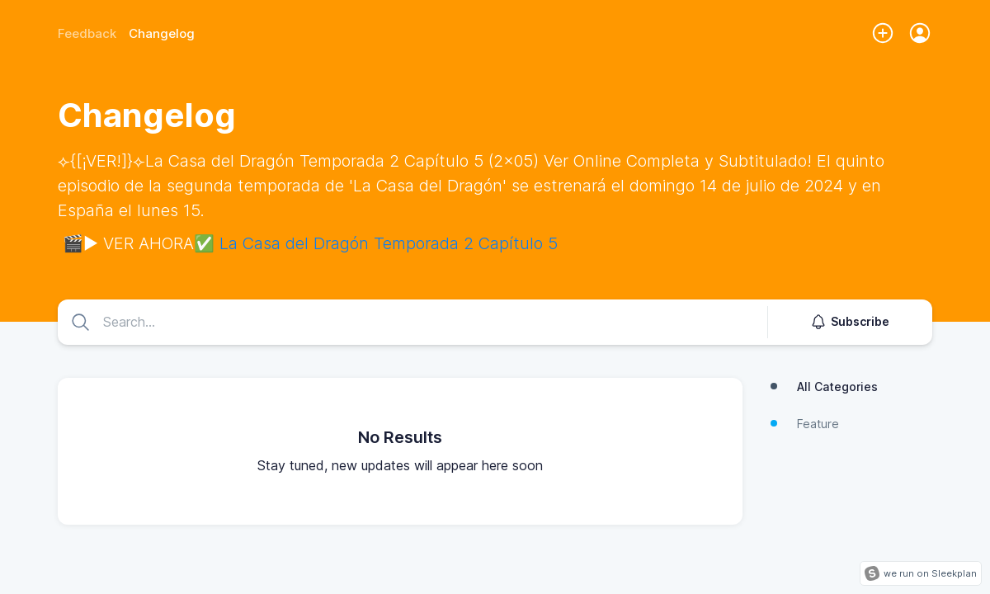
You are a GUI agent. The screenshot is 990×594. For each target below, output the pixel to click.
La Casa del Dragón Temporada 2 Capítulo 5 (388, 243)
